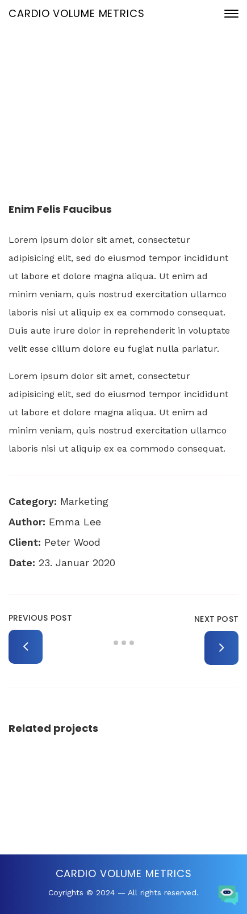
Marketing (84, 501)
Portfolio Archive (101, 130)
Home (44, 130)
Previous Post (40, 618)
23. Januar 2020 (133, 92)
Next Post (216, 619)
